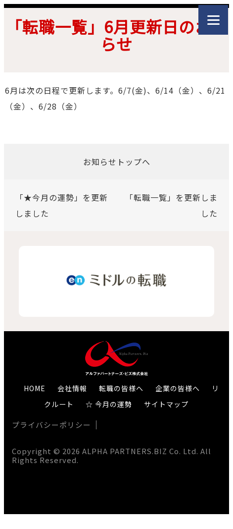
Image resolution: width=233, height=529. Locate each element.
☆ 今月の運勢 (109, 404)
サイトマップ (166, 404)
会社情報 (72, 388)
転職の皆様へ (121, 388)
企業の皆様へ (177, 388)
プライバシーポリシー (51, 424)
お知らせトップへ (116, 162)
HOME (35, 388)
